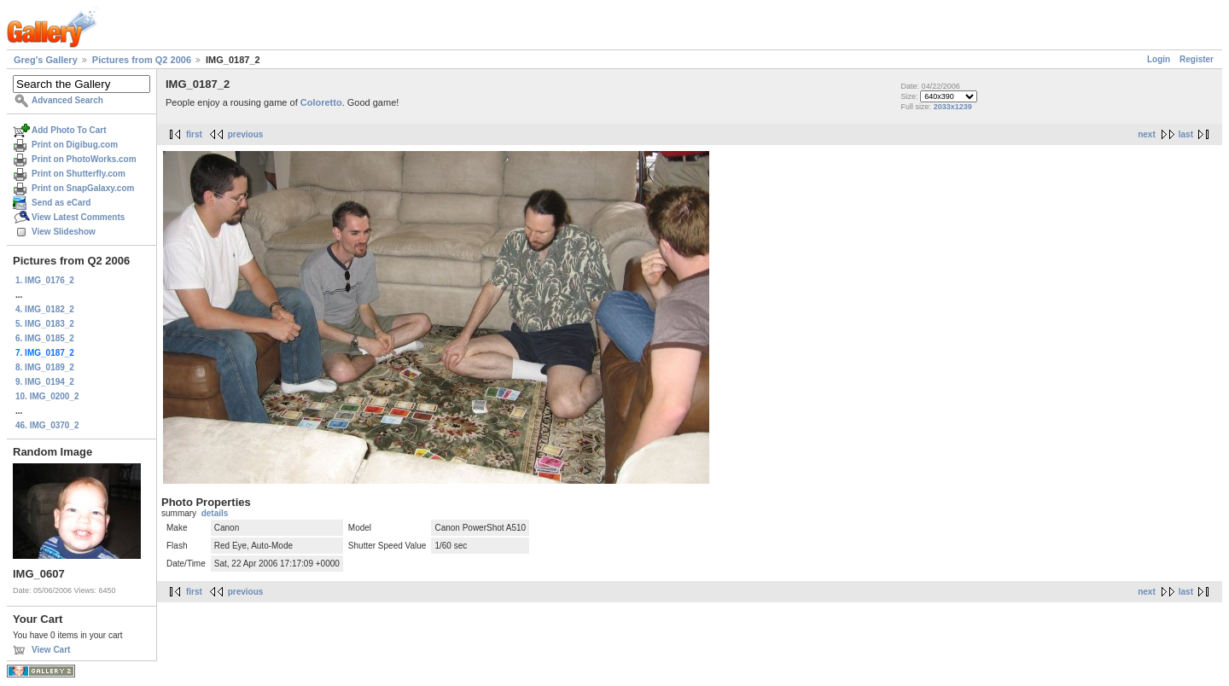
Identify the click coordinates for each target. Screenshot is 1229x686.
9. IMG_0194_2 (44, 382)
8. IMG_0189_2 (44, 367)
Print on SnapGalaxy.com (83, 188)
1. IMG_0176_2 (44, 280)
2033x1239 (953, 106)
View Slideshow (64, 231)
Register (1196, 59)
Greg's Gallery (46, 60)
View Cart (51, 649)
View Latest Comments (78, 217)
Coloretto (321, 102)
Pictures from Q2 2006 (141, 60)
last (1186, 134)
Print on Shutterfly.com (78, 173)
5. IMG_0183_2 (44, 323)
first (194, 134)
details (215, 513)
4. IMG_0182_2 (44, 309)
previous (246, 134)
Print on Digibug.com (75, 144)
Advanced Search (67, 100)
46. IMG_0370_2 (47, 425)
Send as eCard (61, 202)
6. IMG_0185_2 (44, 338)
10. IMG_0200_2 (47, 396)
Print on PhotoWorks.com (84, 159)
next (1147, 134)
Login (1158, 59)
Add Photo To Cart (69, 130)
